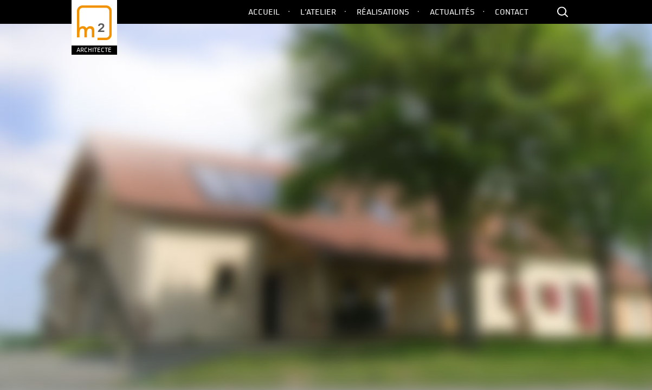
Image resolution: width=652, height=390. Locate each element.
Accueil (264, 12)
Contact (511, 12)
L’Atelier (318, 12)
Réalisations (383, 12)
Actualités (452, 12)
